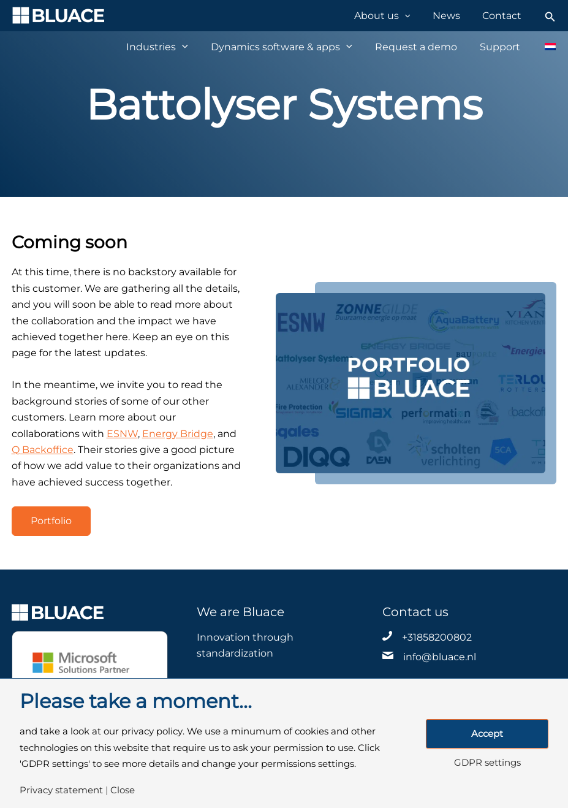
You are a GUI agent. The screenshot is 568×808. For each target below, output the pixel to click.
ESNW (122, 434)
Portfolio (51, 521)
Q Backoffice (43, 449)
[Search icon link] (550, 15)
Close (122, 790)
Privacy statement (61, 790)
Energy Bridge (177, 434)
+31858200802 (437, 637)
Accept (487, 733)
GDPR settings (487, 763)
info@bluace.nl (439, 657)
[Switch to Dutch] (544, 46)
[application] (416, 15)
